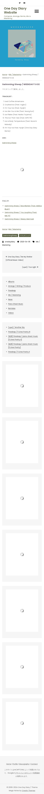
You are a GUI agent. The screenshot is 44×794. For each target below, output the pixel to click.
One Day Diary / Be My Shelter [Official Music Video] (19, 258)
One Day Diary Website (15, 10)
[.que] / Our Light (29, 267)
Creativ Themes (28, 790)
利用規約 (36, 773)
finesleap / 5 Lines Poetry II (19, 352)
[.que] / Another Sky (16, 327)
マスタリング (25, 235)
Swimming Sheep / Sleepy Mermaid (19, 219)
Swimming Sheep (9, 143)
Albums (11, 281)
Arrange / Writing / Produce (19, 286)
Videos (11, 313)
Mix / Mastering (15, 74)
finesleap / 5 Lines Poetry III (19, 332)
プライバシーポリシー (23, 773)
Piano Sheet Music (15, 304)
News (10, 299)
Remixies (11, 308)
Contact (34, 764)
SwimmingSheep (10, 235)
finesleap (12, 290)
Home (4, 74)
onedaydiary (10, 242)
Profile (15, 764)
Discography (24, 764)
